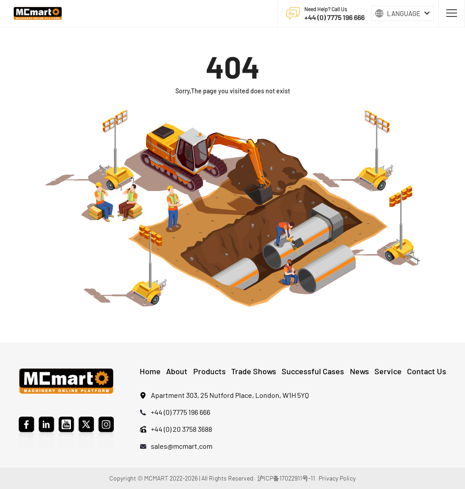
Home (150, 371)
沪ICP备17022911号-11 (286, 478)
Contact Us (426, 371)
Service (388, 371)
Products (209, 371)
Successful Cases (313, 371)
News (359, 371)
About (176, 371)
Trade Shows (253, 371)
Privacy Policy (337, 478)
